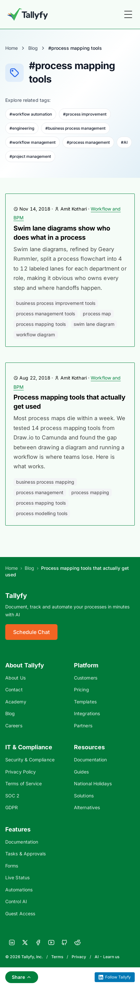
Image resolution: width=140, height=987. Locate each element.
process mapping (90, 492)
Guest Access (20, 913)
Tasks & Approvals (25, 853)
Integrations (87, 713)
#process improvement (84, 114)
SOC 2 (12, 795)
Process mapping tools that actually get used (69, 401)
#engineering (22, 128)
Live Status (17, 877)
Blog (33, 48)
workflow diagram (35, 334)
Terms (57, 956)
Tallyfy (16, 596)
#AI (124, 142)
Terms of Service (23, 783)
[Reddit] (77, 942)
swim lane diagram (94, 324)
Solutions (84, 795)
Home (11, 48)
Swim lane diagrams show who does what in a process (61, 232)
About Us (15, 677)
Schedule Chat (31, 632)
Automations (19, 889)
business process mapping (45, 482)
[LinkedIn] (11, 942)
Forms (11, 865)
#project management (30, 156)
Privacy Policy (20, 771)
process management (39, 492)
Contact (14, 689)
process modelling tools (41, 513)
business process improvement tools (55, 303)
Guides (81, 771)
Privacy (79, 956)
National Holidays (93, 783)
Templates (85, 701)
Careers (13, 725)
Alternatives (87, 807)
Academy (15, 701)
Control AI (16, 901)
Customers (85, 677)
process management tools (45, 313)
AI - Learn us (107, 956)
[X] (25, 942)
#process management (88, 142)
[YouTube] (51, 942)
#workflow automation (31, 114)
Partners (83, 725)
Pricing (81, 689)
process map (97, 313)
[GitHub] (64, 942)
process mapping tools (41, 324)
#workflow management (33, 142)
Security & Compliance (30, 759)
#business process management (75, 128)
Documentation (90, 759)
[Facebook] (38, 942)
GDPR (11, 807)
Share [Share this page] (22, 977)
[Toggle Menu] (128, 14)
